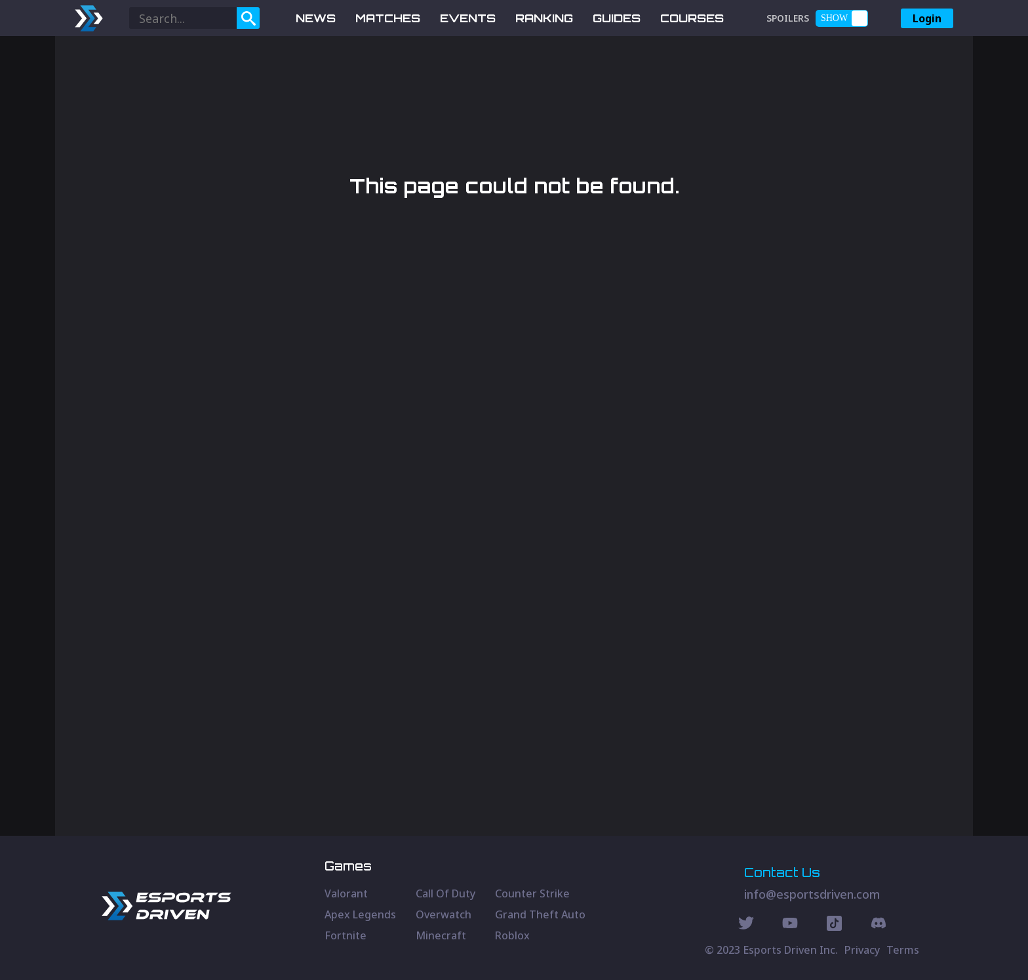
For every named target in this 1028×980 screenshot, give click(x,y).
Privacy (862, 950)
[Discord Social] (834, 925)
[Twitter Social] (746, 925)
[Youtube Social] (790, 925)
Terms (902, 950)
